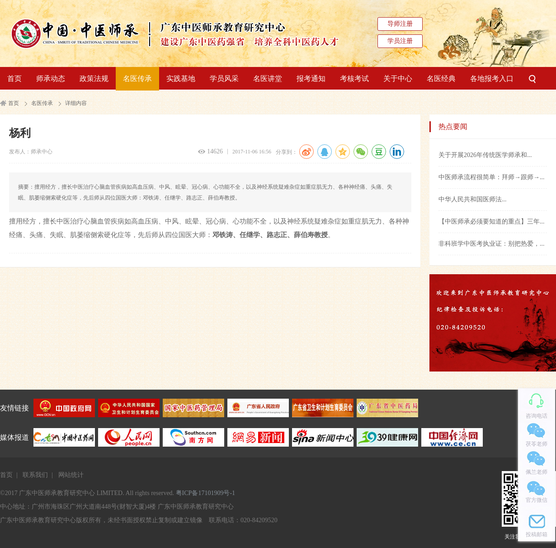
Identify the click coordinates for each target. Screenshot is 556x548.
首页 (14, 78)
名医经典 (441, 78)
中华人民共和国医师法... (472, 199)
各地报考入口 (492, 78)
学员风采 (224, 78)
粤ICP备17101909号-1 (205, 493)
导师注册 (400, 23)
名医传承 (137, 78)
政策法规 (94, 78)
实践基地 (180, 78)
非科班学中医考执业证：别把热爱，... (491, 243)
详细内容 (76, 103)
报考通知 (311, 78)
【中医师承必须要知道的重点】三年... (491, 221)
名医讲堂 (267, 78)
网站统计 (71, 475)
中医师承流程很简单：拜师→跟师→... (491, 177)
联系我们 (35, 475)
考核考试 (354, 78)
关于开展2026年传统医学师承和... (485, 155)
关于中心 (397, 78)
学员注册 (400, 41)
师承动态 (50, 78)
